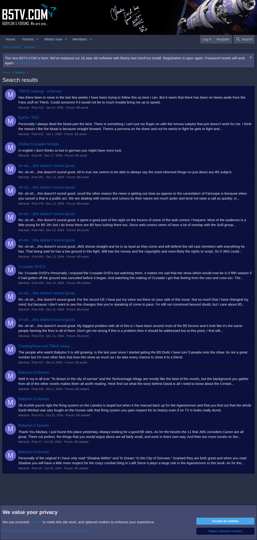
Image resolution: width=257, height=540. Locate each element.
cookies (36, 522)
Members (80, 39)
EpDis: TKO (28, 117)
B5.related (84, 283)
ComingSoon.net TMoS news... (45, 346)
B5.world (82, 107)
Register (30, 47)
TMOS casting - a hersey (40, 91)
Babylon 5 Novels (33, 372)
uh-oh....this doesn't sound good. (46, 165)
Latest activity (11, 47)
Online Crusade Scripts (38, 144)
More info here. (27, 63)
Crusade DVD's (32, 266)
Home (10, 39)
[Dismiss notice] (250, 58)
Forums (28, 39)
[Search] (244, 39)
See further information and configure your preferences (45, 530)
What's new (53, 39)
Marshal (23, 107)
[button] (37, 39)
